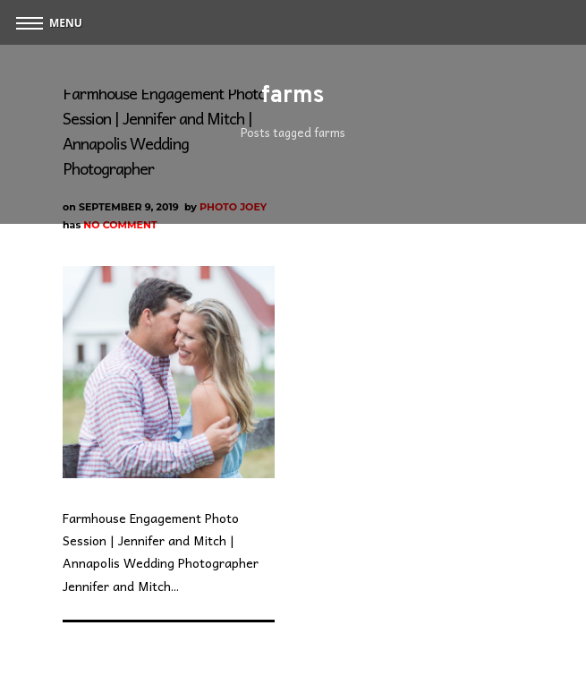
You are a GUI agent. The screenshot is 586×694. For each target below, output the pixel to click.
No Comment (120, 224)
